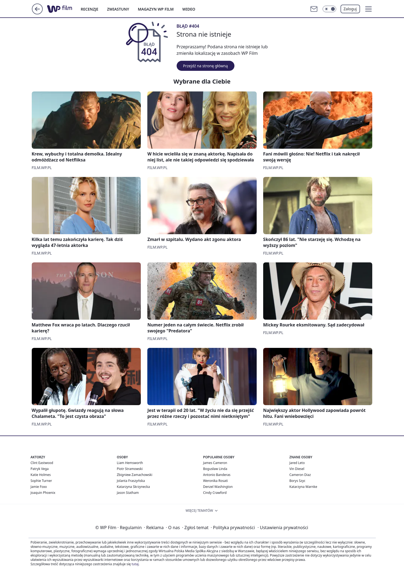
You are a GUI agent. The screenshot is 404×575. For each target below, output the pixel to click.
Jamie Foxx (39, 486)
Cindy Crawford (215, 492)
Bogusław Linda (215, 468)
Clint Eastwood (42, 462)
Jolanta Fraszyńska (131, 480)
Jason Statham (128, 492)
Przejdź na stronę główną (205, 65)
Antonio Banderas (217, 474)
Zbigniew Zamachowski (134, 474)
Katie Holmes (41, 474)
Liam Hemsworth (130, 462)
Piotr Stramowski (130, 468)
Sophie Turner (41, 480)
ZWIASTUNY (118, 9)
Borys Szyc (298, 480)
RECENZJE (89, 9)
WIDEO (188, 9)
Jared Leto (297, 462)
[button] (368, 9)
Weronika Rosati (215, 480)
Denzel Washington (218, 486)
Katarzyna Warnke (303, 486)
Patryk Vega (40, 468)
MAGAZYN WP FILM (156, 9)
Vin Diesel (297, 468)
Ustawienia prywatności (282, 527)
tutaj (135, 564)
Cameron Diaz (300, 474)
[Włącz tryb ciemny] (329, 9)
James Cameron (215, 462)
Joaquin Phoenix (43, 492)
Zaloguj (350, 8)
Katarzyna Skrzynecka (133, 486)
